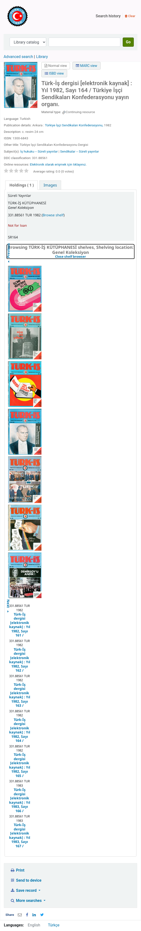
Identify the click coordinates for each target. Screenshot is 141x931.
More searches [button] (26, 900)
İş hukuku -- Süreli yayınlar (39, 151)
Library (42, 56)
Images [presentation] (50, 185)
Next (8, 601)
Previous (8, 262)
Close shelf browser (87, 257)
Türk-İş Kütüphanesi (31, 16)
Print (17, 870)
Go (128, 42)
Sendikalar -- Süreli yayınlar (79, 151)
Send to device (25, 880)
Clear (130, 16)
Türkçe (53, 925)
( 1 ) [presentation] (21, 185)
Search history (108, 16)
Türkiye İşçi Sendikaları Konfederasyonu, (74, 125)
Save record (24, 890)
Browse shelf (53, 215)
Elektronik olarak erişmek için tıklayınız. (58, 164)
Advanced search (18, 56)
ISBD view (54, 73)
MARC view (86, 66)
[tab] (21, 185)
